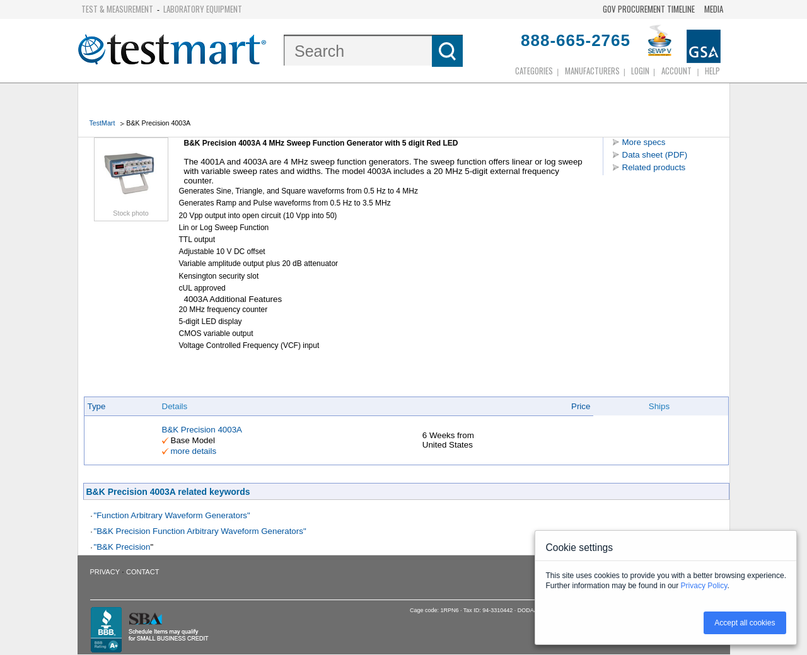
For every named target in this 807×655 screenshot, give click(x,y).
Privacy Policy (704, 585)
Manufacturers (592, 70)
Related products (654, 167)
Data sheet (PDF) (655, 154)
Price (580, 406)
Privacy (105, 572)
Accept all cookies (744, 622)
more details (194, 451)
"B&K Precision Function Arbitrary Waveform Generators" (200, 531)
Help (712, 70)
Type (97, 406)
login (640, 70)
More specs (644, 142)
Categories (534, 70)
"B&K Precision (122, 547)
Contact (142, 572)
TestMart (102, 123)
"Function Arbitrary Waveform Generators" (172, 515)
